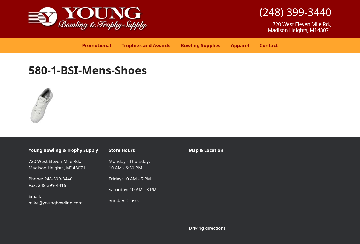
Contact (269, 45)
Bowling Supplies (200, 45)
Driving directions (207, 228)
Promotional (96, 45)
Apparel (240, 45)
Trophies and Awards (145, 45)
